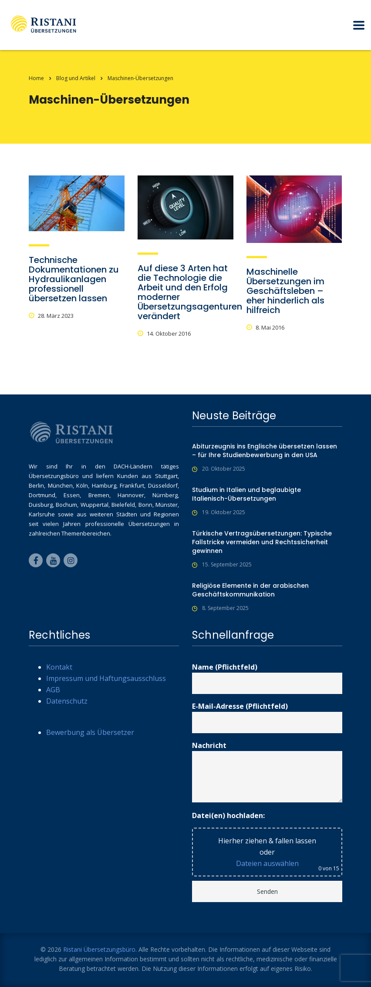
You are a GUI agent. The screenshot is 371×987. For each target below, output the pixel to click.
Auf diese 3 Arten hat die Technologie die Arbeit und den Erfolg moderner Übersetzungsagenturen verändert (190, 292)
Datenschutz (67, 701)
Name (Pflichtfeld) (267, 678)
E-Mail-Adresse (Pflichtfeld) (267, 717)
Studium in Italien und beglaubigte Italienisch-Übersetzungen (246, 494)
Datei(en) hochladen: (228, 815)
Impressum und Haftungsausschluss (106, 678)
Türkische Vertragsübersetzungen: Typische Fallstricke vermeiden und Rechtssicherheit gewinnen (262, 542)
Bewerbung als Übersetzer (90, 732)
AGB (53, 689)
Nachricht (267, 771)
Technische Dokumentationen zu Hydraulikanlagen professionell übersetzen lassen (74, 279)
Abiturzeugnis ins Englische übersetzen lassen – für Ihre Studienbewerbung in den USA (264, 450)
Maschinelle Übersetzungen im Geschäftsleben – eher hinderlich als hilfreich (285, 291)
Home (36, 78)
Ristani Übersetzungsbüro (99, 949)
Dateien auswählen (267, 863)
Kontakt (59, 667)
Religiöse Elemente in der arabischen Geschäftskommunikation (250, 590)
